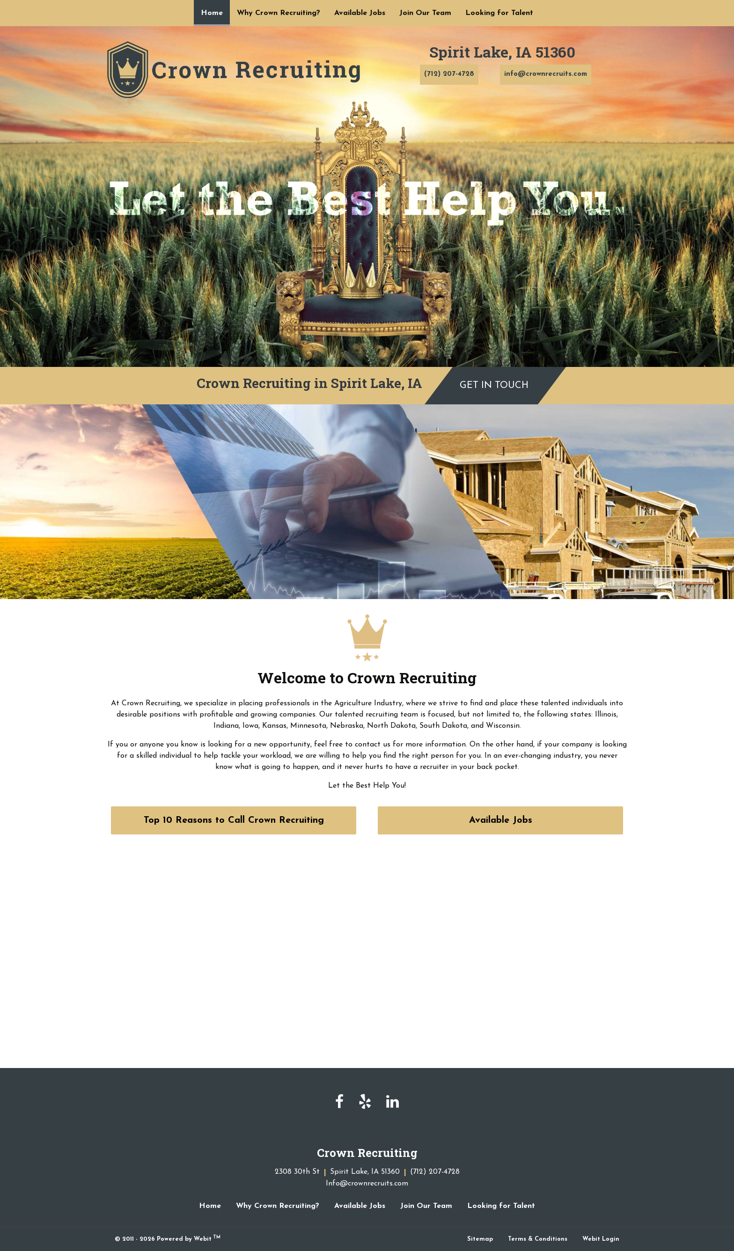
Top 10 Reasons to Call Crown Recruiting (234, 820)
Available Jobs (359, 13)
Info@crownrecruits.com (367, 1183)
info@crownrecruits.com (545, 74)
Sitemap (480, 1239)
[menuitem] (212, 13)
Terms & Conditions (537, 1239)
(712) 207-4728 (449, 74)
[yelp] (365, 1102)
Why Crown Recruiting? (278, 13)
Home (215, 10)
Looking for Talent (499, 13)
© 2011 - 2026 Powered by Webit (167, 1238)
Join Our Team (425, 13)
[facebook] (339, 1102)
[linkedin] (392, 1102)
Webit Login (600, 1239)
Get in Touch (494, 385)
